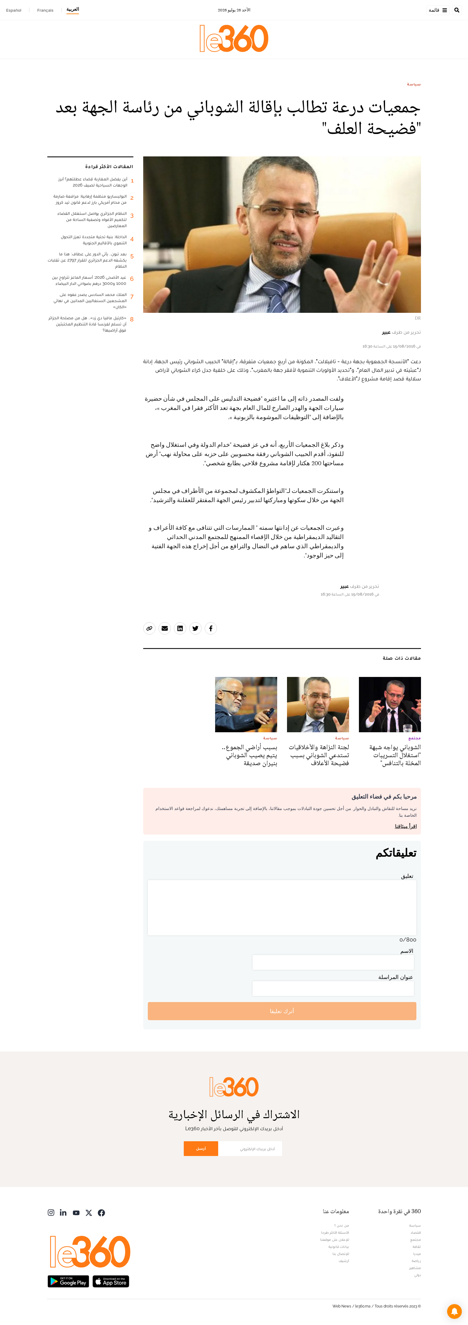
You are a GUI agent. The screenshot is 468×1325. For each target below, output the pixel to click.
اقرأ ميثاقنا (406, 826)
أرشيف (344, 1261)
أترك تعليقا (282, 1011)
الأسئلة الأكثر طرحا (335, 1232)
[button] (454, 1311)
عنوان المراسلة (395, 977)
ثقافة (417, 1246)
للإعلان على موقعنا (334, 1239)
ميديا (417, 1254)
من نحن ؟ (341, 1225)
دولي (417, 1275)
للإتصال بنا (340, 1254)
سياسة (414, 84)
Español (13, 10)
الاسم (406, 951)
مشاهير (415, 1268)
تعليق (407, 876)
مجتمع (415, 1239)
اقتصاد (416, 1232)
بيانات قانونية (338, 1246)
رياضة (416, 1261)
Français (45, 10)
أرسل (201, 1148)
